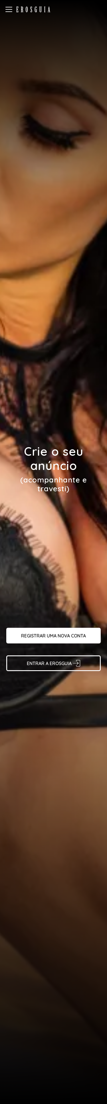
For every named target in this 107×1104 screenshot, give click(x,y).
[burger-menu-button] (8, 9)
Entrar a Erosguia (53, 663)
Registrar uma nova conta (53, 636)
